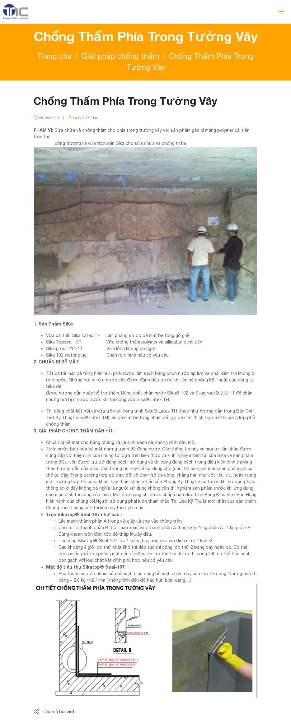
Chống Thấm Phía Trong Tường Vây (125, 101)
